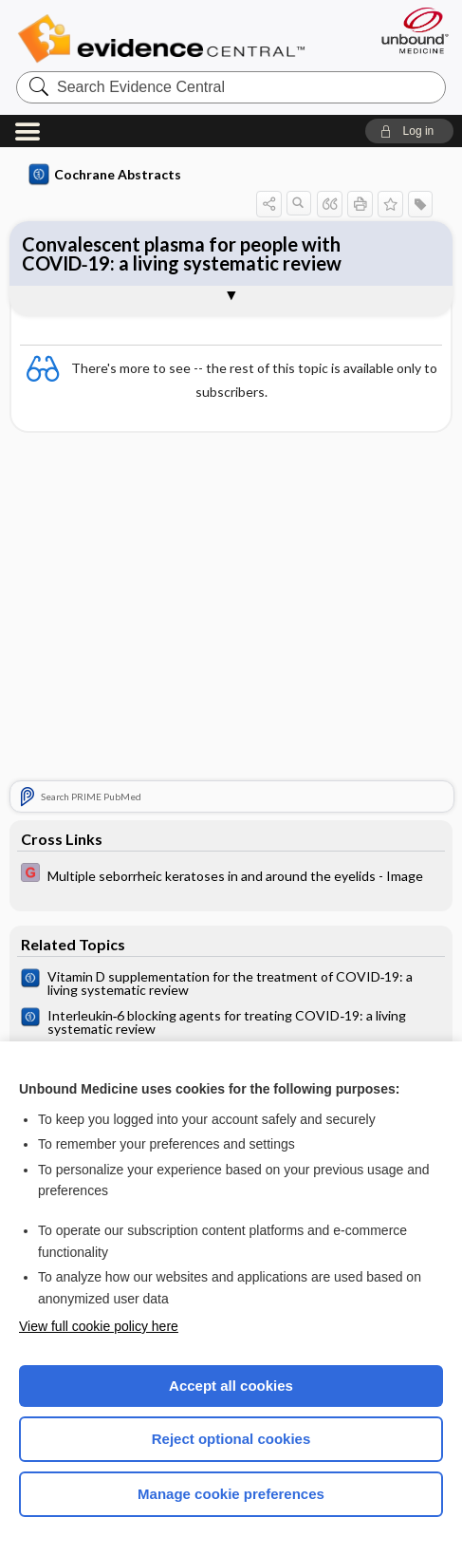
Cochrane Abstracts (105, 174)
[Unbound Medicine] (409, 30)
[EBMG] (231, 874)
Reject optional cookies (231, 1439)
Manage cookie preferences (231, 1494)
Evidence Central (165, 39)
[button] (409, 131)
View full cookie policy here (98, 1326)
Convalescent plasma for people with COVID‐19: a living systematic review (182, 253)
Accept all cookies (231, 1385)
